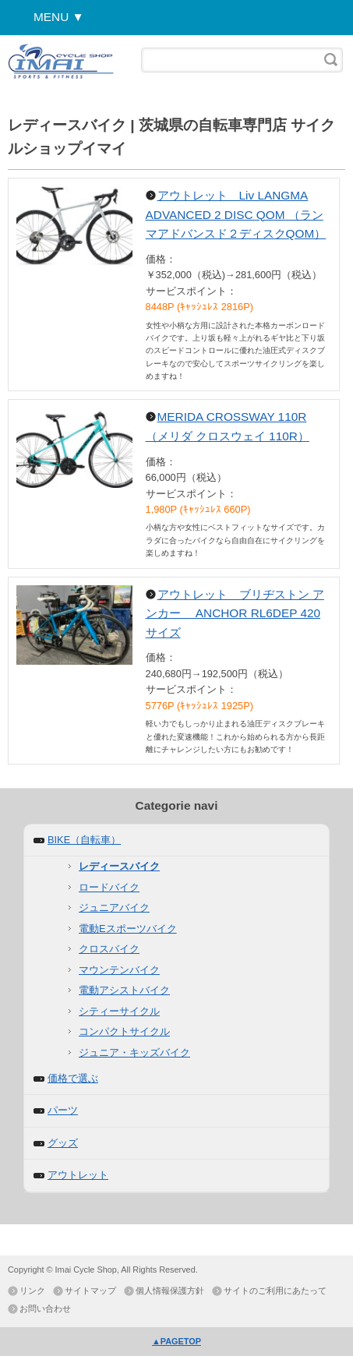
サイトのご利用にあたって (275, 1290)
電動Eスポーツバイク (128, 928)
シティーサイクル (119, 1011)
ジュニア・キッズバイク (134, 1052)
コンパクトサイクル (124, 1031)
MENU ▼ (59, 16)
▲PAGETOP (176, 1341)
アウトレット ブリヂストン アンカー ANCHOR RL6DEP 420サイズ (235, 613)
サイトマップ (90, 1290)
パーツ (63, 1110)
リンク (32, 1290)
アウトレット (78, 1175)
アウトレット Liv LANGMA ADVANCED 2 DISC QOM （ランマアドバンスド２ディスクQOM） (236, 214)
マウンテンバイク (119, 970)
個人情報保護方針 (170, 1290)
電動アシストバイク (124, 990)
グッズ (63, 1143)
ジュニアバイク (114, 907)
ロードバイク (109, 887)
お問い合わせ (45, 1308)
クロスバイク (109, 949)
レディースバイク (119, 866)
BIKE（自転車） (84, 840)
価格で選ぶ (73, 1078)
